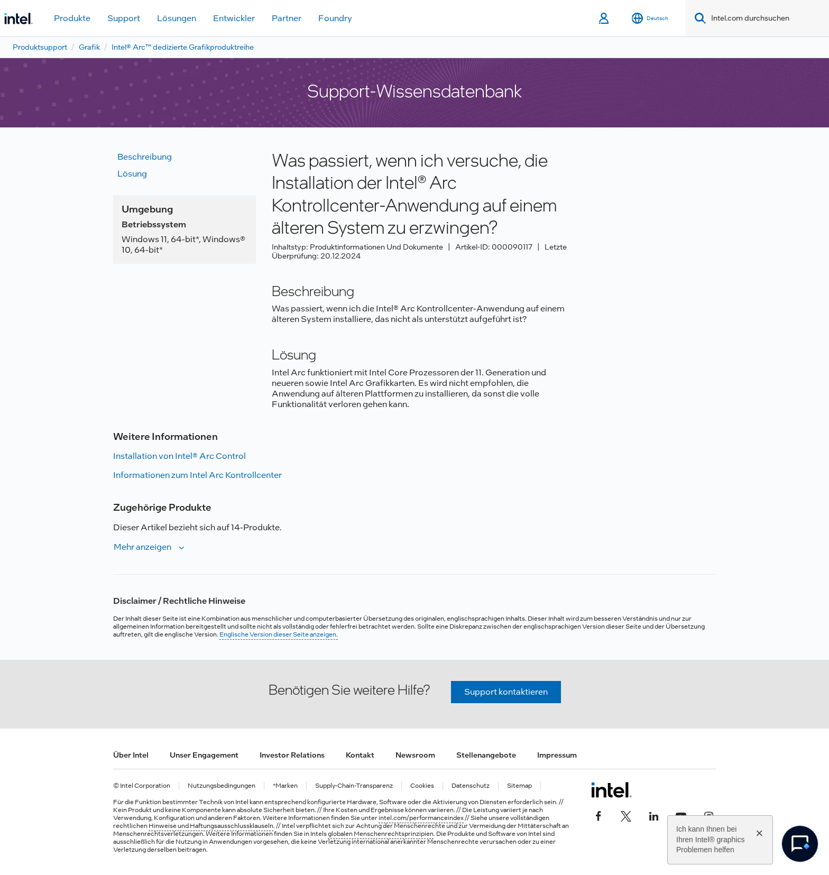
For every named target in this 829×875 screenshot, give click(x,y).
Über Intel (131, 755)
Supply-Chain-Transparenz (354, 786)
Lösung (132, 173)
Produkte (72, 18)
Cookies (422, 786)
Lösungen (176, 18)
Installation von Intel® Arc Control (179, 456)
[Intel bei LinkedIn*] (653, 815)
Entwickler (234, 18)
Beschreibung (144, 156)
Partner (286, 18)
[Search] (698, 18)
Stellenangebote (486, 755)
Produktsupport (40, 47)
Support (123, 18)
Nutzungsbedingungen (221, 786)
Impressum (557, 755)
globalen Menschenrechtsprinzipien (381, 834)
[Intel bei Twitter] (626, 815)
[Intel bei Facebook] (598, 815)
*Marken (285, 786)
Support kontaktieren (506, 691)
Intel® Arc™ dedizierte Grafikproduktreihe (183, 47)
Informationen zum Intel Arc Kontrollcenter (197, 475)
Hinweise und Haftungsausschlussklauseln (211, 826)
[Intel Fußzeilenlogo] (611, 790)
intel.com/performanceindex (421, 818)
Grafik (89, 47)
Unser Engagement (204, 755)
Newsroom (415, 755)
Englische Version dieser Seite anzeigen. (278, 634)
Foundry (335, 18)
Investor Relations (292, 755)
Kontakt (360, 755)
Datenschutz (471, 786)
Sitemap (519, 786)
